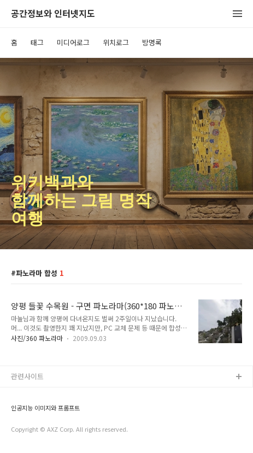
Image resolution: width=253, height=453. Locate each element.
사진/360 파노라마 (37, 338)
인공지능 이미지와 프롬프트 (45, 407)
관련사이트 (27, 376)
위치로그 (116, 42)
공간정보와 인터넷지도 (53, 14)
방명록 (152, 42)
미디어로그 (73, 42)
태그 (37, 42)
